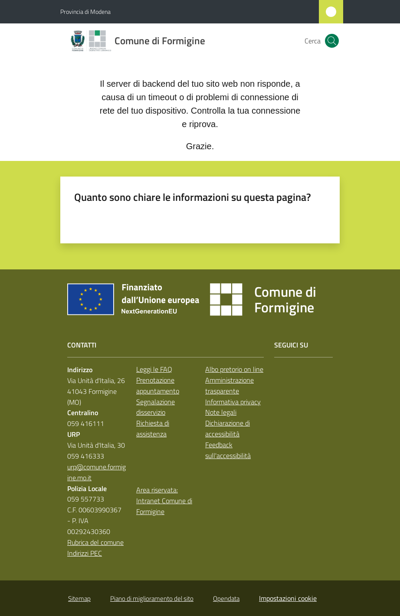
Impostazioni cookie (288, 598)
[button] (332, 41)
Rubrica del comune (95, 542)
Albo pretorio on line (234, 369)
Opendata (226, 598)
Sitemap (79, 598)
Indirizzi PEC (84, 553)
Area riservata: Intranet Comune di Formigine (164, 501)
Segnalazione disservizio (155, 407)
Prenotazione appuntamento (157, 385)
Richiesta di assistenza (152, 428)
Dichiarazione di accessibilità (227, 428)
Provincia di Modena (85, 11)
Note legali (220, 412)
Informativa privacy (233, 401)
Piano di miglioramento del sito (151, 598)
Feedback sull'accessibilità (228, 450)
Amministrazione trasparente (229, 385)
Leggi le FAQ (154, 369)
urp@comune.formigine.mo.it (96, 472)
